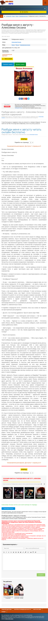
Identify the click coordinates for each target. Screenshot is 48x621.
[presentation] (4, 552)
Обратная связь (37, 609)
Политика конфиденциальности (22, 609)
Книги (13, 45)
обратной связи (9, 618)
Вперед (24, 139)
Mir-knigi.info (11, 2)
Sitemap (4, 611)
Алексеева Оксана (16, 42)
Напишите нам (18, 107)
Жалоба (7, 106)
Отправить (41, 574)
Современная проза (25, 45)
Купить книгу (20, 64)
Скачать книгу (7, 64)
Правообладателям (7, 609)
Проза (17, 45)
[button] (4, 552)
